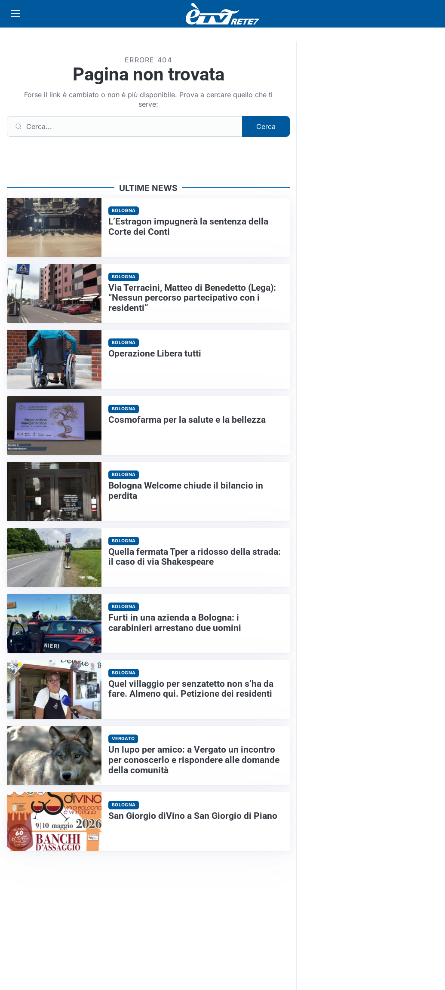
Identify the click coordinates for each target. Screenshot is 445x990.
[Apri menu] (15, 13)
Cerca (266, 126)
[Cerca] (124, 126)
